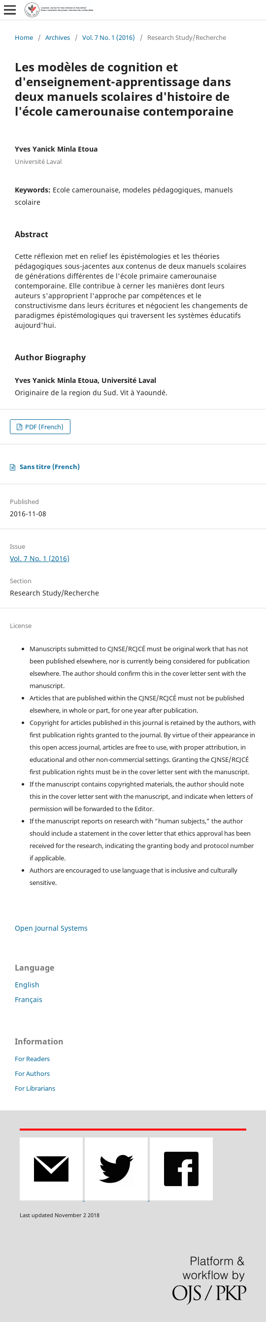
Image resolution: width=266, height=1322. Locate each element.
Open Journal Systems (51, 928)
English (27, 984)
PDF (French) (44, 426)
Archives (57, 37)
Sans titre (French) (50, 466)
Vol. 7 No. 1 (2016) (108, 37)
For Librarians (35, 1088)
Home (24, 37)
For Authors (32, 1073)
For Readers (32, 1058)
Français (28, 999)
